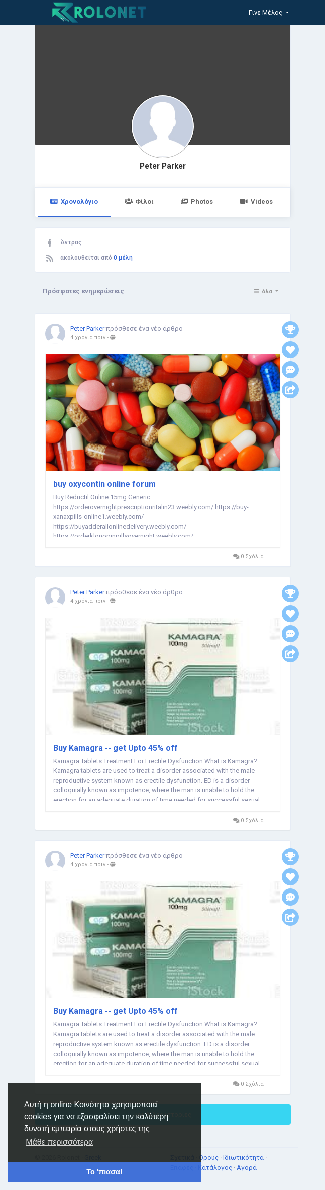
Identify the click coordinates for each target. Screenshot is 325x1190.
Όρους (209, 1157)
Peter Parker (163, 166)
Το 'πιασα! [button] (104, 1172)
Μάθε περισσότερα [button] (59, 1142)
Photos (196, 201)
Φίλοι (139, 201)
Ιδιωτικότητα (244, 1157)
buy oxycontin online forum (104, 484)
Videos (256, 201)
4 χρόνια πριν (87, 337)
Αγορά (247, 1167)
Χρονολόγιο (74, 201)
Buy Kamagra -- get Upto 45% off (115, 748)
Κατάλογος (216, 1167)
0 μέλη (123, 257)
